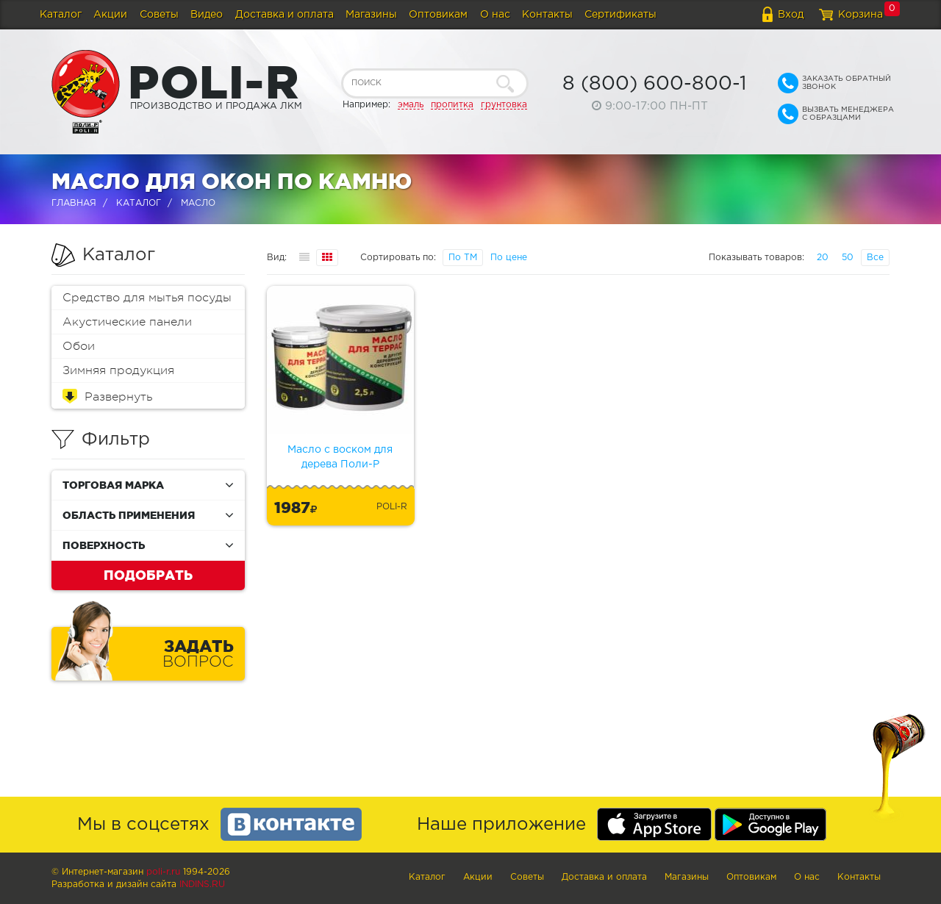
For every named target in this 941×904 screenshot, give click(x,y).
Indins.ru (202, 884)
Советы (159, 14)
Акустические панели (127, 322)
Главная (73, 203)
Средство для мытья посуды (147, 297)
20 (823, 258)
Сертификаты (620, 14)
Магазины (371, 14)
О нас (495, 14)
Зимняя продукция (118, 370)
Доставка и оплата (284, 14)
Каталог (61, 14)
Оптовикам (438, 14)
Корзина (860, 14)
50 (848, 258)
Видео (206, 14)
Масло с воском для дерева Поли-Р (340, 457)
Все (875, 258)
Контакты (547, 14)
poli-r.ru (163, 872)
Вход (791, 14)
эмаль (410, 105)
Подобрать (148, 574)
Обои (78, 346)
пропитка (452, 105)
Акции (110, 14)
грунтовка (504, 105)
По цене (508, 258)
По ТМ (462, 258)
